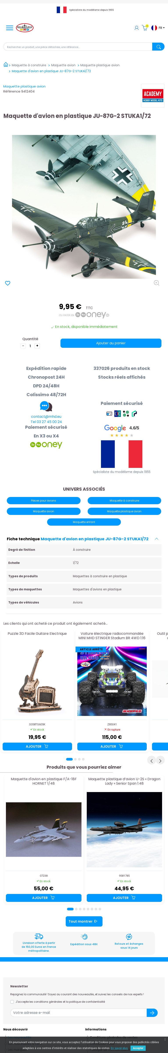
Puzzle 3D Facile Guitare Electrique (37, 633)
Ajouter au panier (111, 343)
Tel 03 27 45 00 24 (46, 421)
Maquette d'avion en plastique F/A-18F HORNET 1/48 (44, 781)
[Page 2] (75, 759)
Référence (11, 91)
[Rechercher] (84, 46)
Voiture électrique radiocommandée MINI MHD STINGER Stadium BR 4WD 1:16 (111, 635)
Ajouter (37, 746)
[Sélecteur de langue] (158, 28)
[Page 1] (69, 759)
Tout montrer (84, 921)
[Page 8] (100, 909)
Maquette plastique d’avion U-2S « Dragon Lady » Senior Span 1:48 (124, 781)
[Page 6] (92, 909)
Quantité (30, 338)
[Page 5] (88, 909)
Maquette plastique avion (24, 86)
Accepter (138, 1048)
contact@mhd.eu (46, 416)
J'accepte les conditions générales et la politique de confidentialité (60, 1002)
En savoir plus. (119, 1048)
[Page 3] (79, 759)
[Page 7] (96, 909)
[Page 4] (83, 759)
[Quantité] (30, 346)
